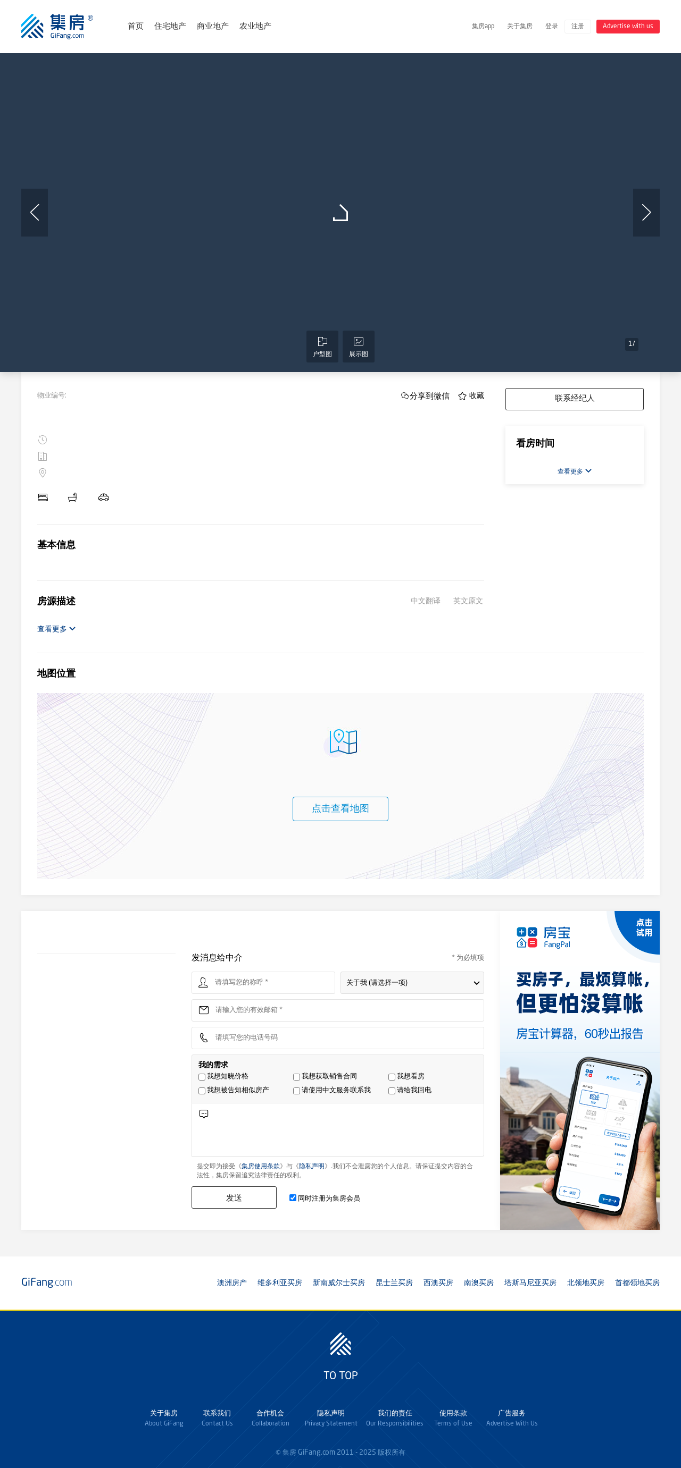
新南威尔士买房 (339, 1283)
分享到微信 (430, 396)
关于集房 (520, 26)
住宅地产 (170, 27)
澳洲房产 (232, 1283)
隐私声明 (312, 1166)
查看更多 (56, 629)
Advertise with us (628, 26)
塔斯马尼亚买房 (530, 1283)
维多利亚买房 (280, 1283)
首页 (136, 27)
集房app (483, 26)
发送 (234, 1198)
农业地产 (255, 27)
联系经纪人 (575, 399)
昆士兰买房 (394, 1283)
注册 (577, 26)
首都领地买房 (637, 1283)
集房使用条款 (261, 1166)
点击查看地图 (340, 809)
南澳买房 (479, 1283)
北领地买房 (585, 1283)
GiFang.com (316, 1452)
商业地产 (213, 27)
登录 (551, 26)
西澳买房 (438, 1283)
